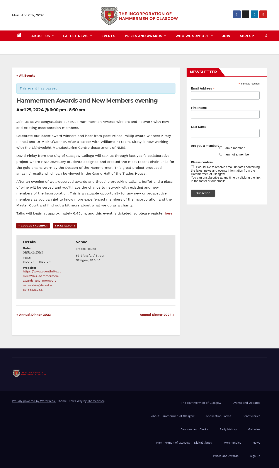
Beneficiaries (251, 416)
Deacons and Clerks (194, 429)
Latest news (77, 36)
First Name (199, 108)
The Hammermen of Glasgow (201, 402)
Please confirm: (202, 162)
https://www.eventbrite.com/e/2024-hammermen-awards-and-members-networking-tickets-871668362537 (42, 280)
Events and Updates (246, 402)
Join (226, 36)
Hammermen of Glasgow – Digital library (184, 442)
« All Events (25, 76)
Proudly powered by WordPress (34, 401)
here (168, 213)
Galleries (254, 429)
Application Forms (218, 416)
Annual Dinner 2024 (157, 315)
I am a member (234, 148)
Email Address (203, 88)
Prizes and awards (145, 36)
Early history (228, 429)
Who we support (194, 36)
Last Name (198, 126)
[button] (266, 36)
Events (108, 36)
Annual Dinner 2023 (33, 315)
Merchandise (232, 442)
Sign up (247, 36)
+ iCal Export (65, 225)
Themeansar (95, 401)
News (256, 442)
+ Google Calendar (33, 225)
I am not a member (237, 154)
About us (42, 36)
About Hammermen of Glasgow (172, 416)
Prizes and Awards (225, 456)
